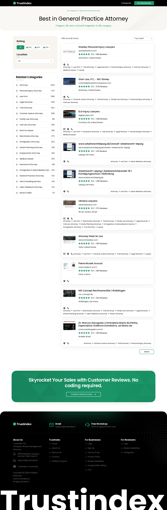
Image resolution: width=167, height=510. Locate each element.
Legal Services (26, 102)
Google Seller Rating (97, 465)
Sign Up (91, 448)
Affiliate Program (59, 461)
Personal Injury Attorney (31, 91)
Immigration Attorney (29, 142)
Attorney (24, 85)
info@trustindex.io (21, 481)
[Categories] (72, 11)
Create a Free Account (81, 394)
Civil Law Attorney (28, 125)
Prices (54, 443)
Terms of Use (94, 452)
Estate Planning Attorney (31, 147)
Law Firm (24, 96)
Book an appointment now (103, 426)
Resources (56, 452)
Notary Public (26, 193)
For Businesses (144, 3)
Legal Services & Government (89, 11)
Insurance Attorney (28, 164)
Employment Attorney (30, 153)
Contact (55, 456)
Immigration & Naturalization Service (36, 170)
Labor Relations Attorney (31, 187)
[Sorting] (143, 38)
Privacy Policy (94, 456)
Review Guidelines (96, 461)
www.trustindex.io (21, 478)
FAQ (90, 469)
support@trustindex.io (65, 426)
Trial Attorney (26, 108)
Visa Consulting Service (30, 181)
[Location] (35, 61)
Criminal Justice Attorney (31, 113)
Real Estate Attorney (29, 136)
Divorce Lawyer (27, 130)
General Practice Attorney (32, 176)
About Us (56, 448)
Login (90, 443)
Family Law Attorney (29, 119)
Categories (126, 3)
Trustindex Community (25, 466)
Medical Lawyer (27, 159)
